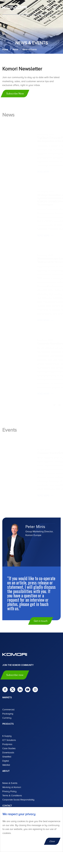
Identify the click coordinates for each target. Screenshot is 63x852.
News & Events (9, 783)
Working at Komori (11, 787)
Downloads (8, 752)
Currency (6, 718)
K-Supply (7, 736)
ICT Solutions (9, 740)
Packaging (7, 713)
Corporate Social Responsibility (18, 799)
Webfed (6, 765)
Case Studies (9, 748)
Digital (5, 761)
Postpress (7, 744)
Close (52, 841)
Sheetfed (6, 756)
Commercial (8, 709)
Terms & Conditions (12, 795)
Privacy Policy (9, 791)
